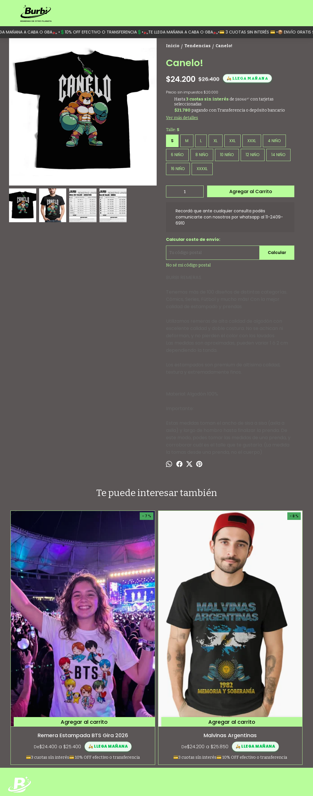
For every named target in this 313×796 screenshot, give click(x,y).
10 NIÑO (227, 155)
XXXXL (202, 169)
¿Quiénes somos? (24, 731)
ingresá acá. (215, 781)
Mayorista (17, 750)
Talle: (172, 129)
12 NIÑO (253, 155)
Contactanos (20, 744)
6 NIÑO (177, 155)
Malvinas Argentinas (119, 625)
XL (216, 141)
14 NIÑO (278, 155)
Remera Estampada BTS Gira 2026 (46, 628)
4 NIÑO (274, 141)
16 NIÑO (178, 169)
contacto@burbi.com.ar (260, 750)
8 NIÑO (201, 155)
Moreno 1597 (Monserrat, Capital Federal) (268, 727)
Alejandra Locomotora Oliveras (193, 628)
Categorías (18, 725)
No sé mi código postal (188, 265)
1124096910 (248, 740)
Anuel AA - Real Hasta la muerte (267, 628)
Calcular (277, 252)
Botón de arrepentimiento (241, 781)
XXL (232, 141)
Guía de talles (20, 737)
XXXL (251, 141)
